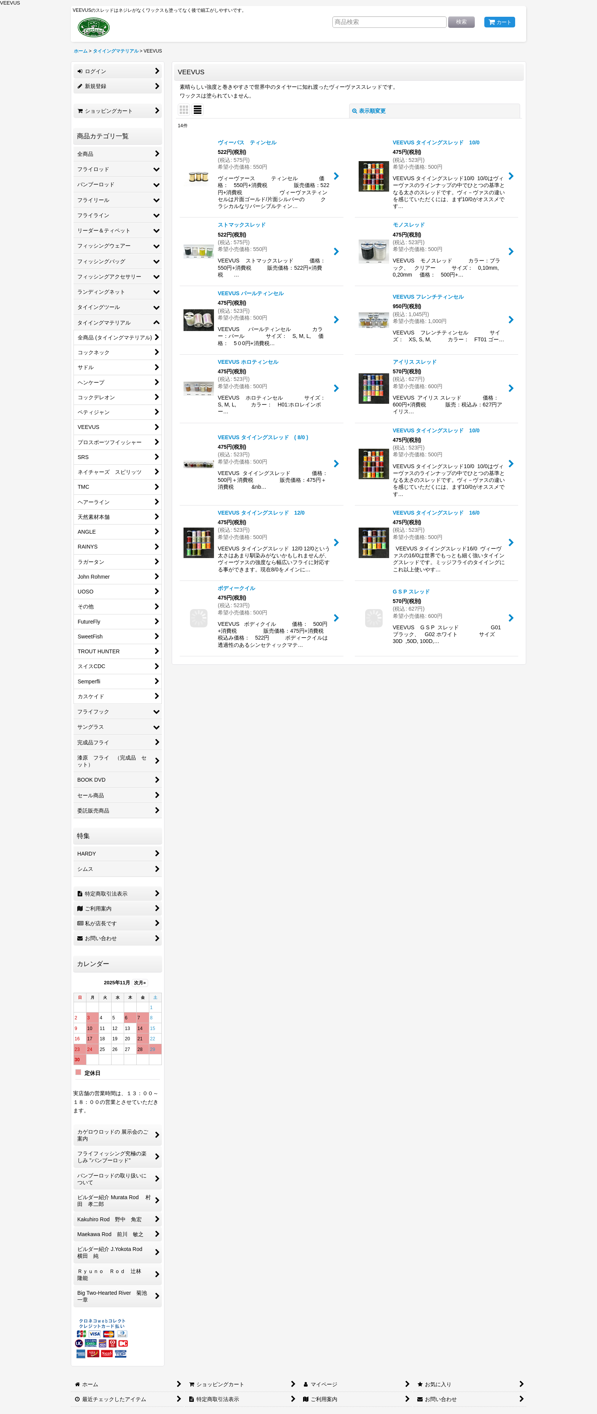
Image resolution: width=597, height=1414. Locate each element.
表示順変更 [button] (369, 111)
